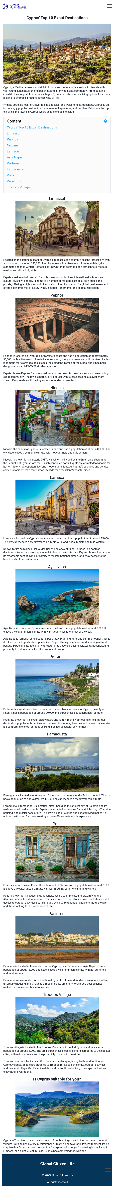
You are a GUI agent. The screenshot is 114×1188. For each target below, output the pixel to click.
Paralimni (14, 181)
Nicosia (12, 145)
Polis (10, 175)
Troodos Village (18, 187)
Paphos (12, 139)
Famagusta (15, 169)
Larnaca (13, 151)
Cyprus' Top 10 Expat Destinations (32, 127)
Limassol (13, 133)
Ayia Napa (14, 157)
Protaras (13, 163)
